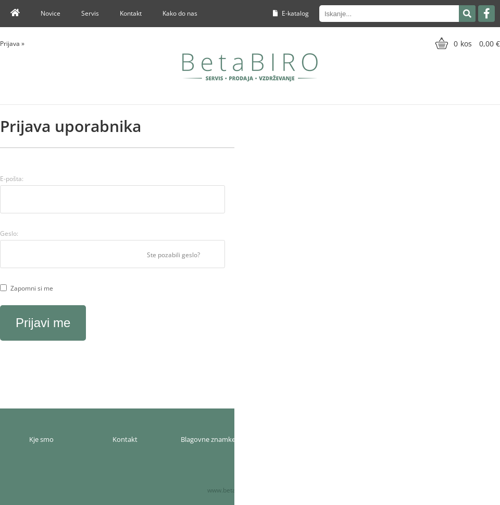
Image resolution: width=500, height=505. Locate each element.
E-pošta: (11, 178)
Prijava (12, 43)
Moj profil (292, 439)
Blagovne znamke (208, 439)
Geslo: (9, 233)
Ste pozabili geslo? (173, 254)
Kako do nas (179, 13)
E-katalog (291, 13)
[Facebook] (486, 13)
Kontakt (131, 13)
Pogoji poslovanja (374, 439)
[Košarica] (466, 43)
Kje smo (41, 439)
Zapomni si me (31, 288)
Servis (90, 13)
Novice (50, 13)
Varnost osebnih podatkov (458, 439)
